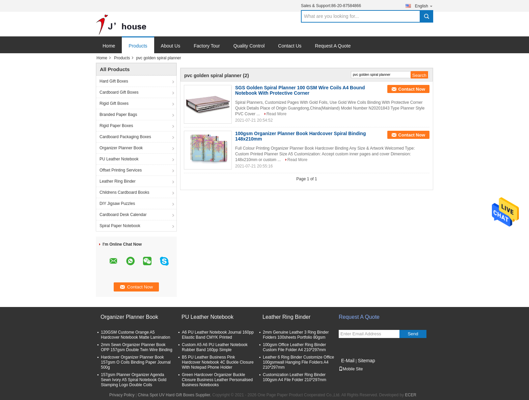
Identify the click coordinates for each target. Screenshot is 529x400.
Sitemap (366, 360)
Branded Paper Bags (118, 114)
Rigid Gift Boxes (114, 103)
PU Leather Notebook (119, 159)
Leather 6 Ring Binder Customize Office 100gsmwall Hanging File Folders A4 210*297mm (298, 362)
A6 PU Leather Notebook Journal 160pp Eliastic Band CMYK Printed (218, 335)
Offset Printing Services (121, 170)
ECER (410, 395)
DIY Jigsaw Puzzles (117, 203)
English (424, 5)
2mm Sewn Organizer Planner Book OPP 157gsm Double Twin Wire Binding (136, 347)
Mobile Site (351, 369)
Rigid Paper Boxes (116, 125)
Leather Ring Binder (118, 181)
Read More (276, 114)
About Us (170, 46)
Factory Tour (207, 46)
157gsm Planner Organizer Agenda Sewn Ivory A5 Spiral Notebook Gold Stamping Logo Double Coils (133, 379)
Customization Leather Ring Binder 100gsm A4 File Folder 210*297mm (294, 377)
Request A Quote (333, 46)
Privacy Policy (122, 395)
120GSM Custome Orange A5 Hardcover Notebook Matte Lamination (135, 335)
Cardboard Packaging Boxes (125, 136)
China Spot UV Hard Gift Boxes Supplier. (175, 395)
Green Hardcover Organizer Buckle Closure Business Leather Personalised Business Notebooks (217, 379)
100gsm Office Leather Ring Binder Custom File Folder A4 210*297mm (294, 347)
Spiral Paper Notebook (120, 225)
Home (109, 46)
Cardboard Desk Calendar (123, 214)
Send (413, 333)
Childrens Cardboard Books (124, 192)
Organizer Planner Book (121, 148)
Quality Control (249, 46)
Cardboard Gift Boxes (119, 92)
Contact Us (289, 46)
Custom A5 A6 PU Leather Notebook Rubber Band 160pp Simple (215, 347)
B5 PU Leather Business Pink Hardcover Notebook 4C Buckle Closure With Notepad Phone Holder (218, 362)
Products (138, 46)
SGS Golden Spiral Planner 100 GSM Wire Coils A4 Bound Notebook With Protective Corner (300, 90)
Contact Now (411, 89)
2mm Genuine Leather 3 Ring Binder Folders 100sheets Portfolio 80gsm (296, 335)
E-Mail (348, 360)
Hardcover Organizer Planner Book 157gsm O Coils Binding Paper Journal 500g (136, 362)
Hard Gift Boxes (114, 81)
